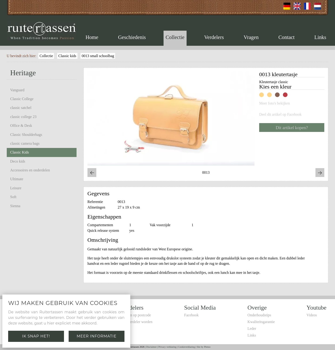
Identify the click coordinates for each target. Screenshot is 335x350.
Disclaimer (151, 347)
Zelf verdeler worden (136, 322)
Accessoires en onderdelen (30, 170)
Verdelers (214, 37)
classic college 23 (23, 117)
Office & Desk (21, 126)
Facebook (191, 315)
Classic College (22, 99)
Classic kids (67, 56)
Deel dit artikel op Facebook (280, 114)
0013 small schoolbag (98, 56)
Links (320, 37)
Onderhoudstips (259, 315)
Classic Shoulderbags (26, 135)
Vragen (251, 37)
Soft (13, 197)
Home (92, 37)
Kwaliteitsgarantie (261, 322)
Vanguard (17, 90)
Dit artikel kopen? (292, 127)
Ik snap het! (36, 336)
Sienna (15, 206)
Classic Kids (19, 152)
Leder (252, 328)
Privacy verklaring (167, 347)
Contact (286, 37)
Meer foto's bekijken (274, 103)
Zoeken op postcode (136, 315)
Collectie (175, 37)
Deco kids (17, 161)
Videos (312, 315)
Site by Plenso (203, 347)
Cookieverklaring (186, 347)
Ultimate (16, 179)
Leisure (15, 188)
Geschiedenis (132, 37)
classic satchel (20, 108)
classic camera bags (25, 143)
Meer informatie (96, 336)
